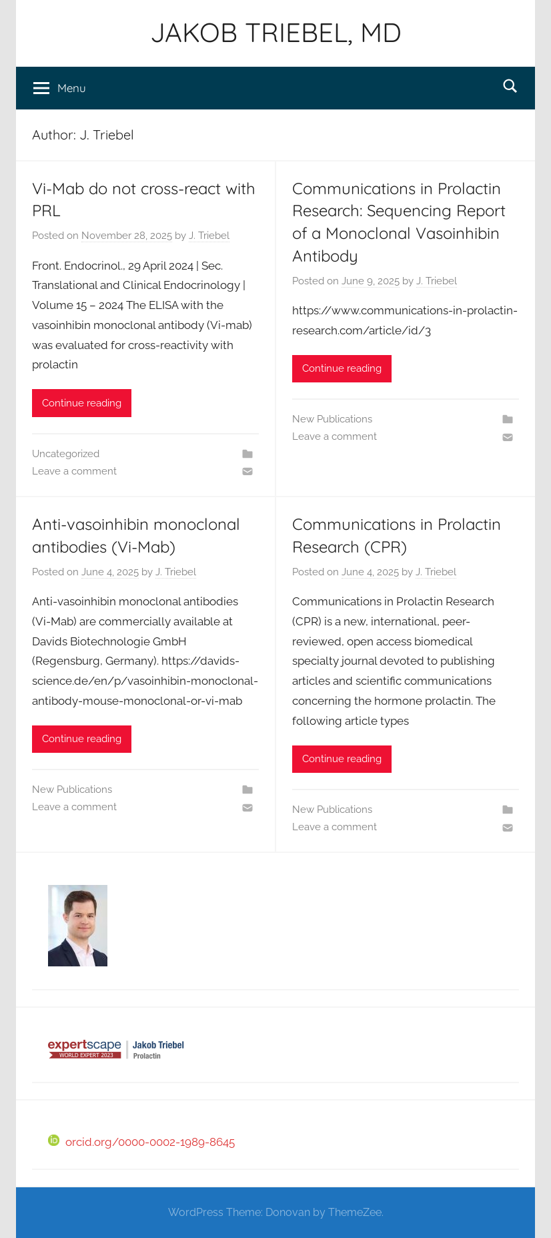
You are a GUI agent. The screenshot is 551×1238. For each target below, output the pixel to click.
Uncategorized (65, 454)
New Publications (332, 419)
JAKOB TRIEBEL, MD (276, 32)
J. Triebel (209, 236)
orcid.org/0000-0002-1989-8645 (141, 1142)
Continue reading (81, 403)
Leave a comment (74, 471)
